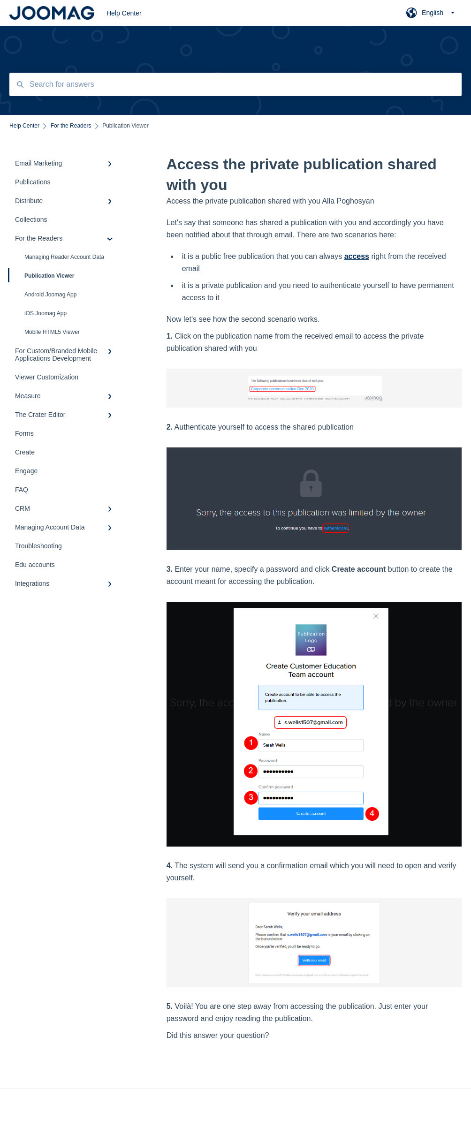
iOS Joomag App (45, 313)
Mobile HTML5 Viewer (52, 332)
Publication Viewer (41, 275)
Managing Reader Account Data (64, 257)
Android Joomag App (50, 294)
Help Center (124, 13)
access (356, 256)
